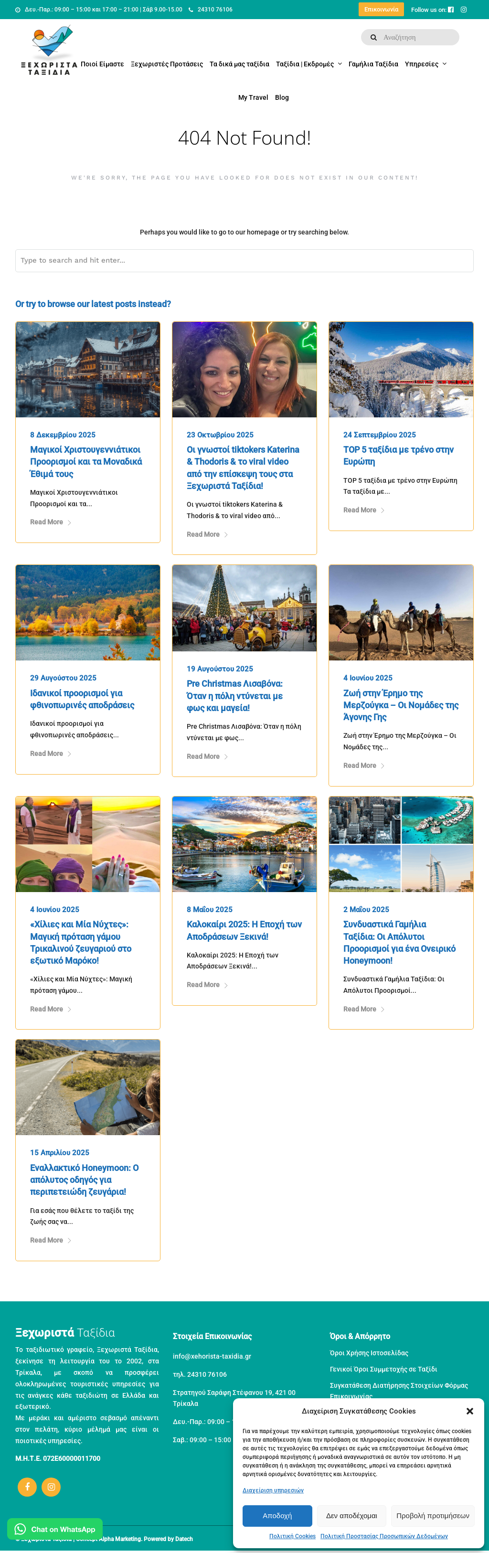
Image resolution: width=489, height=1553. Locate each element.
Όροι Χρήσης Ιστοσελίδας (369, 1353)
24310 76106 (211, 9)
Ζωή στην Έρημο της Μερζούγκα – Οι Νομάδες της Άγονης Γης (400, 705)
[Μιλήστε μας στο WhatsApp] (55, 1530)
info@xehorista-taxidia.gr (212, 1356)
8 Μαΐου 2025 (210, 909)
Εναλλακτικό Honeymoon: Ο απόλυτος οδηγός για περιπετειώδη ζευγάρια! (84, 1180)
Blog (282, 97)
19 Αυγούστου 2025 (220, 669)
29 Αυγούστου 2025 (63, 678)
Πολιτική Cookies (292, 1536)
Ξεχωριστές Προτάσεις (167, 64)
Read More (51, 522)
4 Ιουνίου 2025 (368, 678)
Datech (184, 1539)
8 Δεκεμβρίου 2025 (63, 435)
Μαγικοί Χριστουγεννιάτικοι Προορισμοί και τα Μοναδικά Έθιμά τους (86, 462)
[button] (470, 1411)
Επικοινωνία (381, 9)
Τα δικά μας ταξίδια (239, 64)
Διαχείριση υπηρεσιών (273, 1490)
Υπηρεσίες (421, 64)
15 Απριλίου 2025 (59, 1153)
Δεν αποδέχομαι (351, 1515)
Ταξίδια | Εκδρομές (305, 64)
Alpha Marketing (120, 1539)
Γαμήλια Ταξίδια (373, 64)
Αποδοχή (277, 1515)
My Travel (253, 97)
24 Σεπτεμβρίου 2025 (379, 435)
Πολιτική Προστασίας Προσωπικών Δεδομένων (384, 1536)
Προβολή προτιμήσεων (432, 1515)
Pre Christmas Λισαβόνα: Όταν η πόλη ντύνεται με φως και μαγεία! (235, 696)
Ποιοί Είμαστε (102, 64)
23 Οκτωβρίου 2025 (220, 435)
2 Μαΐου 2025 (366, 909)
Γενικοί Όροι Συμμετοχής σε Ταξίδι (383, 1369)
